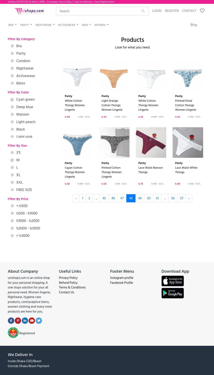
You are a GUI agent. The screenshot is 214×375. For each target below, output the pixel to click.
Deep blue (22, 107)
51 (157, 198)
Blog (194, 24)
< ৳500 (19, 206)
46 (113, 198)
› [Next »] (189, 198)
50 (149, 198)
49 (140, 198)
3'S (16, 152)
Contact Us (66, 292)
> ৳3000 (20, 236)
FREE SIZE (21, 190)
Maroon (20, 114)
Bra (11, 25)
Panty (24, 25)
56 (173, 198)
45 (104, 198)
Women (100, 25)
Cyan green (23, 99)
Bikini (18, 83)
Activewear (67, 25)
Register (172, 10)
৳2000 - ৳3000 (25, 228)
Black (18, 129)
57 (181, 198)
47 (122, 198)
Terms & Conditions (72, 287)
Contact (189, 10)
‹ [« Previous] (76, 198)
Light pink (22, 137)
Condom (21, 61)
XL (16, 175)
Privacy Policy (68, 278)
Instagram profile (122, 278)
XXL (17, 182)
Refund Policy (68, 282)
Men (85, 25)
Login (157, 10)
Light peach (23, 122)
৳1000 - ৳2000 (25, 221)
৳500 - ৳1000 (24, 213)
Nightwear (43, 25)
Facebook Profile (121, 282)
